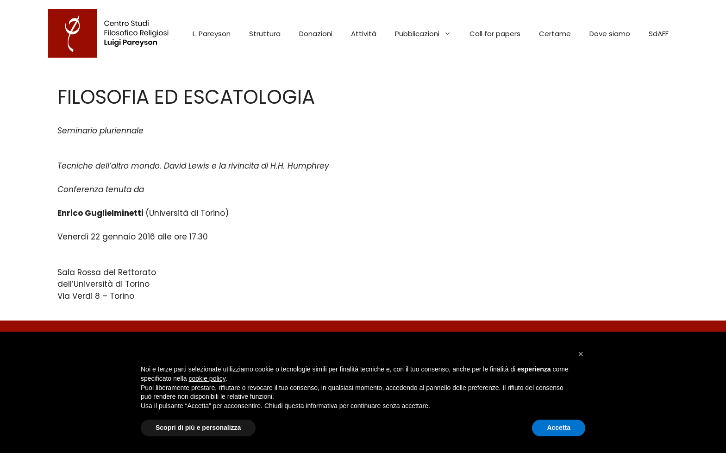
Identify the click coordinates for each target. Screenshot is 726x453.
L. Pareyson (212, 33)
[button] (580, 353)
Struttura (265, 33)
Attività (363, 33)
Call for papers (494, 33)
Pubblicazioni (427, 34)
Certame (555, 33)
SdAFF (659, 33)
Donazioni (315, 33)
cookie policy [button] (207, 378)
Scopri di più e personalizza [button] (198, 427)
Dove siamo (609, 33)
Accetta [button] (558, 427)
